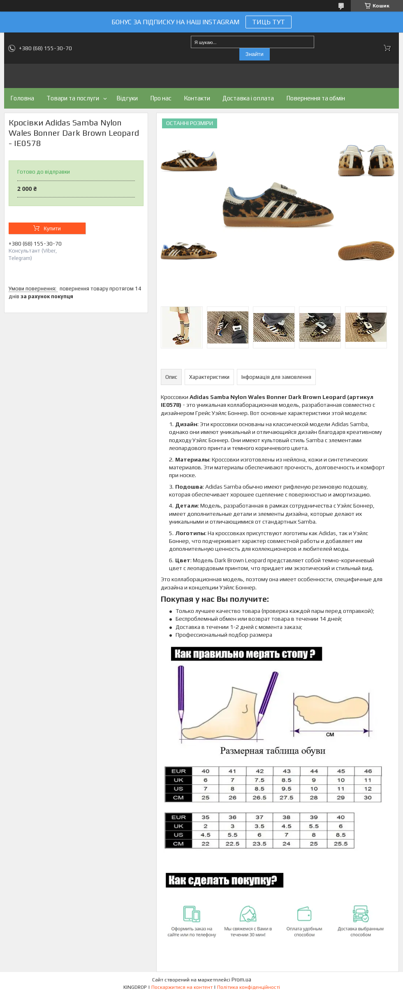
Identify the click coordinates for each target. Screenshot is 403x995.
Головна (22, 98)
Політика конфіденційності (248, 987)
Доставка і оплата (248, 98)
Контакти (197, 98)
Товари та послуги (72, 98)
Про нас (160, 98)
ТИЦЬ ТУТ (268, 22)
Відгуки (127, 98)
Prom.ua (241, 979)
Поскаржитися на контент (182, 987)
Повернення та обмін (315, 98)
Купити (52, 228)
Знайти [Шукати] (255, 54)
